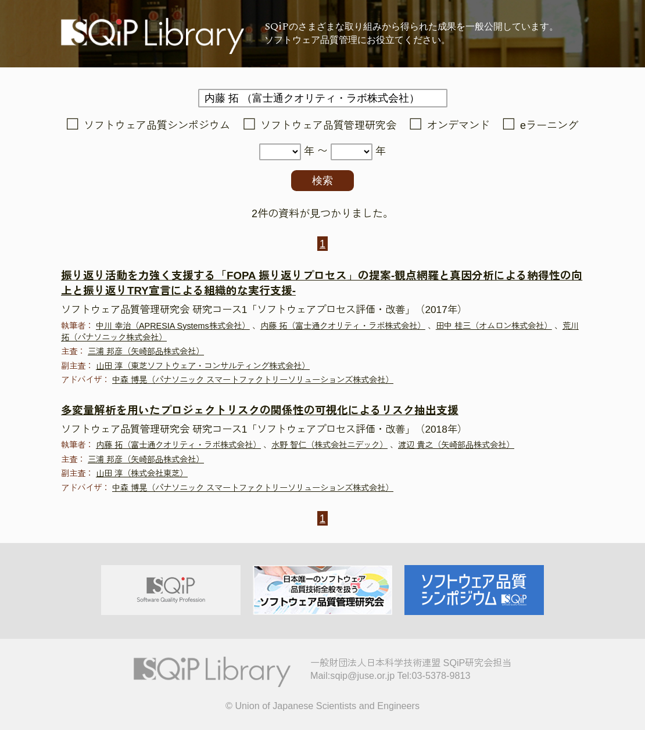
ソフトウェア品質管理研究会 (328, 125)
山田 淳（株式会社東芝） (142, 473)
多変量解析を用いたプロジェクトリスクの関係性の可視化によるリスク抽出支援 (259, 410)
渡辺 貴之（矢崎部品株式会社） (456, 444)
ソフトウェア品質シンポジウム (157, 125)
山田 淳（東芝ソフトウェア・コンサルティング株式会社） (203, 366)
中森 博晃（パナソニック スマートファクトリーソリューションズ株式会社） (252, 379)
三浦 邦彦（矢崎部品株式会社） (146, 351)
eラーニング (549, 125)
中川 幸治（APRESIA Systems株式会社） (173, 325)
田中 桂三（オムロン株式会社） (494, 325)
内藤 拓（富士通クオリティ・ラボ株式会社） (342, 325)
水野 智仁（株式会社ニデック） (329, 444)
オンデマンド (458, 125)
